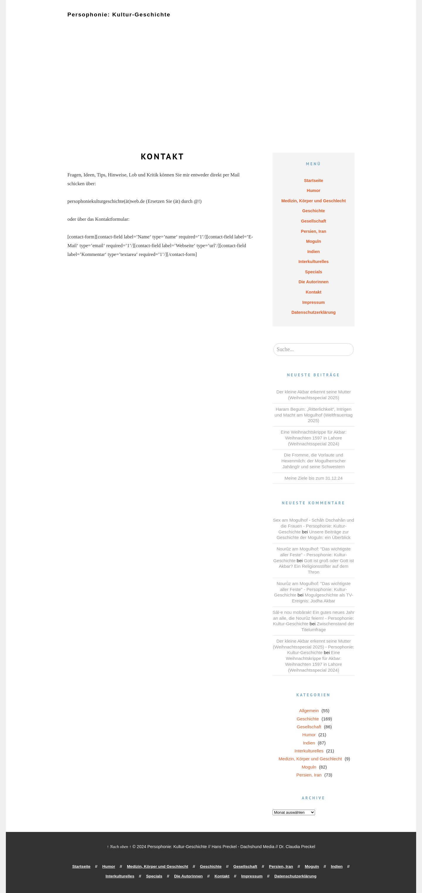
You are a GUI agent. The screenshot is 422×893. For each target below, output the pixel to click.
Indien (310, 19)
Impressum (201, 24)
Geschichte (198, 19)
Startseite (77, 19)
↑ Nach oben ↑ (119, 846)
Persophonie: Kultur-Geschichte (114, 14)
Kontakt (175, 24)
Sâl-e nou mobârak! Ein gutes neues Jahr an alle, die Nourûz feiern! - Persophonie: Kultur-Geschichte (313, 618)
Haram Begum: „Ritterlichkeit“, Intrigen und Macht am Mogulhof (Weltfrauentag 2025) (314, 415)
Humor (101, 19)
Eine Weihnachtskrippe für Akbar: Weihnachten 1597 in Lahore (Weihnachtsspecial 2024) (313, 437)
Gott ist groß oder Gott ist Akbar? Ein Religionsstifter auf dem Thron (316, 566)
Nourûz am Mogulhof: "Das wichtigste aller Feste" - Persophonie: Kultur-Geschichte (311, 554)
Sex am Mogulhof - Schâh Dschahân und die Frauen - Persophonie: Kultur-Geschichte (313, 526)
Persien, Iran (261, 19)
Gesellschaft (229, 19)
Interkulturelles (82, 24)
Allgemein (309, 710)
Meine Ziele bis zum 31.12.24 (314, 478)
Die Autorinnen (145, 24)
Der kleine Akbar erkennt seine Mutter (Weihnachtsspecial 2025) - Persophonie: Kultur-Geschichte (313, 646)
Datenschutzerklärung (242, 24)
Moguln (289, 19)
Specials (113, 24)
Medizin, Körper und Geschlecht (147, 19)
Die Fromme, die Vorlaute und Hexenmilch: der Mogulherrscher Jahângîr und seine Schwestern (313, 460)
